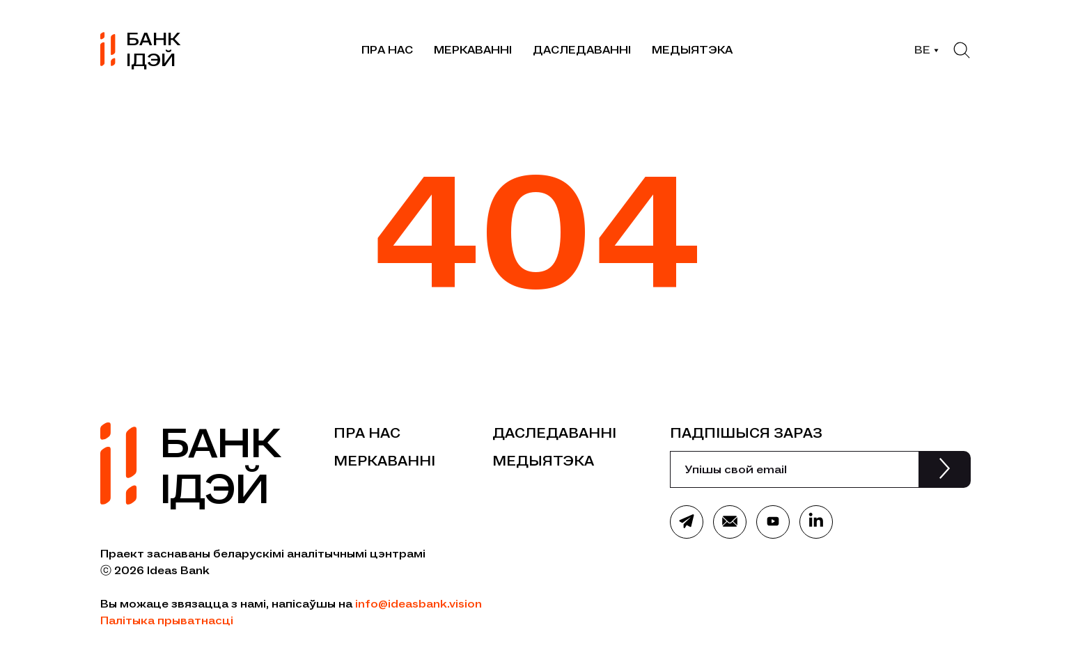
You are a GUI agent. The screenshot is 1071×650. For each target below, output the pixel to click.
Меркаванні (473, 49)
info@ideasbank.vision (418, 603)
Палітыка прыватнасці (166, 620)
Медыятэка (692, 49)
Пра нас (387, 49)
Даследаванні (582, 49)
